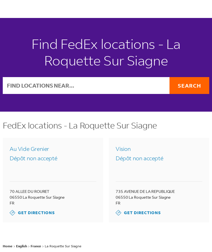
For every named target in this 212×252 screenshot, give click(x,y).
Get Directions (32, 213)
